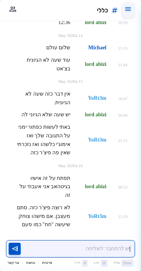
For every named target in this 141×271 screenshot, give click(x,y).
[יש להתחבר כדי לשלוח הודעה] (78, 249)
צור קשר (13, 263)
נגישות (30, 263)
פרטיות (47, 263)
